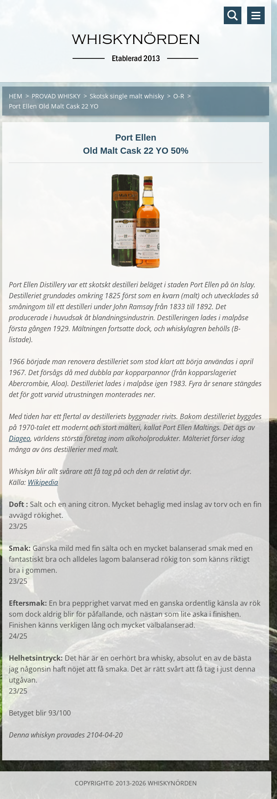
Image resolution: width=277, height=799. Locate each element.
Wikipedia (43, 482)
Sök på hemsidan (232, 15)
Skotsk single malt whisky (127, 96)
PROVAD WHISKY (56, 96)
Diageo (19, 438)
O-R (178, 96)
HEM (15, 96)
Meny (256, 15)
